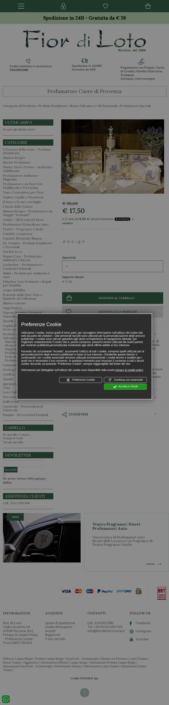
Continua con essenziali (125, 380)
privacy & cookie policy (129, 370)
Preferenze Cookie (80, 380)
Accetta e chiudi (125, 386)
